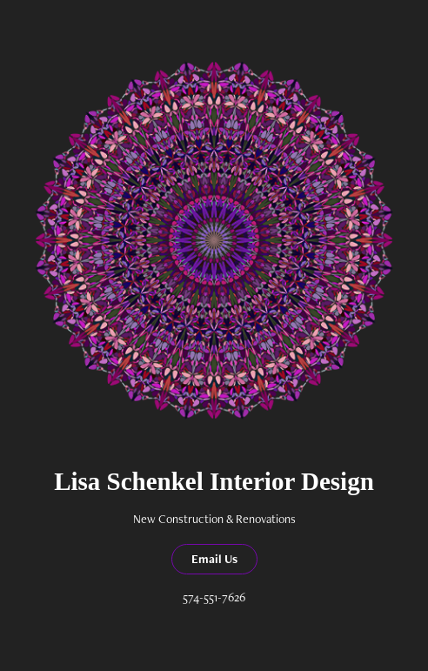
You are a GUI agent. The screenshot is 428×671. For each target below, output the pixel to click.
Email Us (214, 559)
